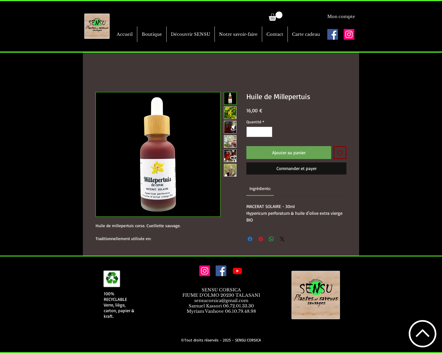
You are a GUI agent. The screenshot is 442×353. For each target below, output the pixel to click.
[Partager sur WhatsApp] (271, 239)
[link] (275, 16)
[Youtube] (237, 270)
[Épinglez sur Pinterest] (260, 239)
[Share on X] (282, 239)
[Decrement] (250, 132)
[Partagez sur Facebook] (250, 239)
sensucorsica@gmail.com (221, 300)
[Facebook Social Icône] (332, 34)
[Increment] (267, 132)
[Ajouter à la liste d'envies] (339, 152)
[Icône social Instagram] (349, 34)
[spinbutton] (259, 132)
